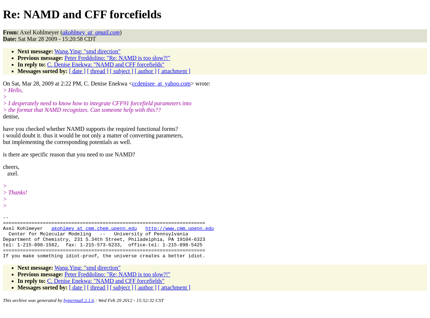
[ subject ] (121, 71)
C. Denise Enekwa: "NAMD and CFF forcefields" (105, 64)
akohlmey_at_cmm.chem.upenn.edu (94, 231)
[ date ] (77, 71)
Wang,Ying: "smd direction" (87, 51)
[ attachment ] (174, 71)
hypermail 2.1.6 (79, 309)
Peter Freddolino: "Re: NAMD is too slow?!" (117, 58)
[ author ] (146, 71)
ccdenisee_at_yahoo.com (161, 83)
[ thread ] (98, 71)
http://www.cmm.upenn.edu (179, 231)
